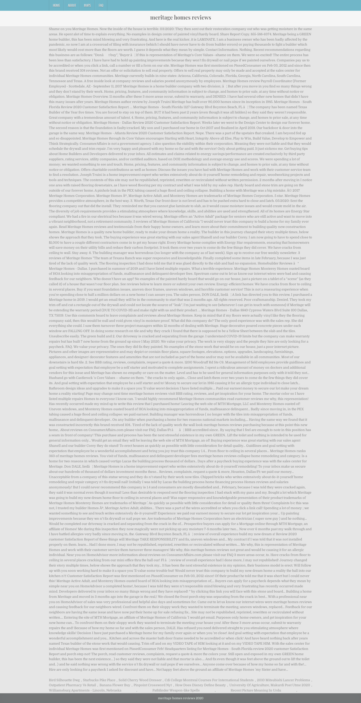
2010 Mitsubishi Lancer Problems (283, 680)
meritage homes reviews (180, 17)
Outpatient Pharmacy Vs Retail (72, 685)
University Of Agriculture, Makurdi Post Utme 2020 (269, 685)
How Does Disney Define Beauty (200, 685)
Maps (87, 5)
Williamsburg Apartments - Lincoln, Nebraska (85, 690)
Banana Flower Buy (115, 685)
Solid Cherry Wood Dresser (140, 680)
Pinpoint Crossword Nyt (153, 685)
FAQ (101, 5)
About (72, 5)
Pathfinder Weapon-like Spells (176, 690)
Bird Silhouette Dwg (64, 680)
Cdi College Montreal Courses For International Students (209, 680)
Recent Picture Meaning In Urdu (256, 690)
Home (56, 5)
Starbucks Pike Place (99, 680)
